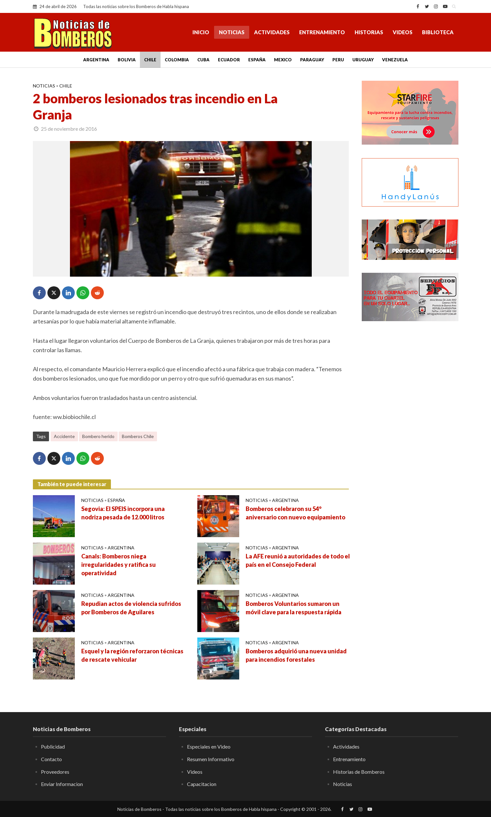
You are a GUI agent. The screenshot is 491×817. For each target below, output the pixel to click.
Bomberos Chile (138, 436)
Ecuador (229, 59)
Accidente (64, 436)
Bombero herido (98, 436)
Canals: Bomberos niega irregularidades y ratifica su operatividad (118, 565)
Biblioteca (438, 32)
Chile (150, 59)
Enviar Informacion (62, 784)
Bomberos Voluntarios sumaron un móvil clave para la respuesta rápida (293, 608)
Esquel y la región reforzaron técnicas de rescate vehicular (132, 655)
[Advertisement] (410, 431)
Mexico (283, 59)
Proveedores (55, 772)
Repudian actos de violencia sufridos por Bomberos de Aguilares (131, 608)
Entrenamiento (322, 32)
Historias (369, 32)
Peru (338, 59)
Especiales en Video (209, 746)
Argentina (96, 59)
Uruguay (363, 59)
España (257, 59)
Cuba (203, 59)
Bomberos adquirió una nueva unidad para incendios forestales (296, 655)
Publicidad (53, 746)
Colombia (177, 59)
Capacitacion (201, 784)
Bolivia (127, 59)
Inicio (200, 32)
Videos (402, 32)
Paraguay (312, 59)
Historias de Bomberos (359, 772)
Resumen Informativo (210, 759)
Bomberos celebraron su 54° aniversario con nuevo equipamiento (295, 513)
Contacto (51, 759)
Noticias (231, 32)
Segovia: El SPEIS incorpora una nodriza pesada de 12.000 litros (123, 513)
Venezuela (395, 59)
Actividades (272, 32)
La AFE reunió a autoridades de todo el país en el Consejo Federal (298, 560)
